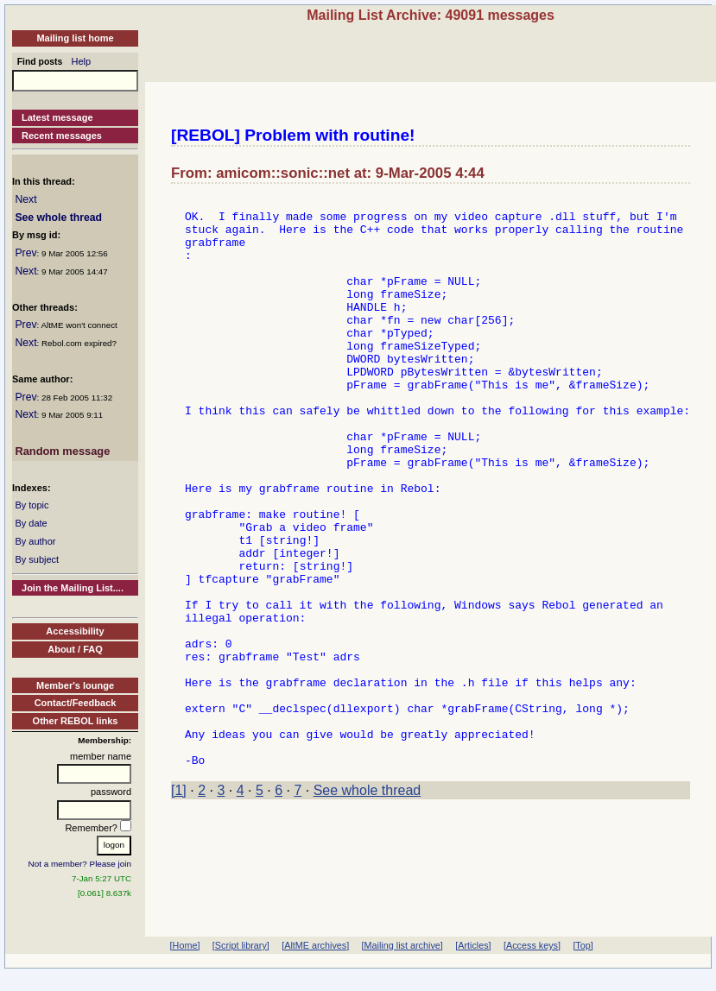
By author (35, 541)
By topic (31, 505)
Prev (25, 253)
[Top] (582, 945)
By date (31, 523)
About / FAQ (75, 649)
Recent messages (62, 135)
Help (82, 61)
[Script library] (240, 945)
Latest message (57, 117)
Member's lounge (75, 685)
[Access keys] (532, 945)
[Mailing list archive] (402, 945)
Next (25, 199)
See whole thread (58, 217)
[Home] (185, 945)
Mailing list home (74, 38)
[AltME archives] (315, 945)
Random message (62, 451)
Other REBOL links (75, 721)
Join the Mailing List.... (73, 588)
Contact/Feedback (76, 702)
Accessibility (75, 631)
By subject (37, 559)
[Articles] (473, 945)
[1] (179, 904)
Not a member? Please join (80, 863)
